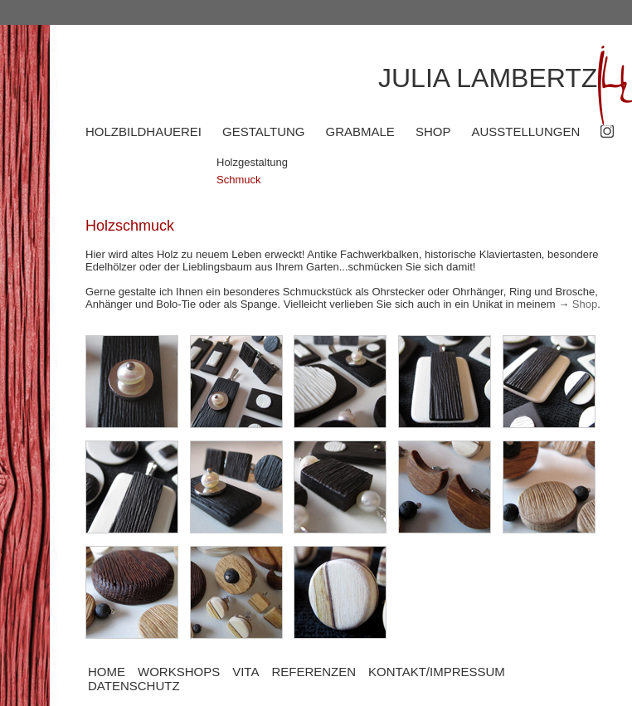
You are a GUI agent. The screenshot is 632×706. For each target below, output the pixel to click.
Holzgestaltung (252, 162)
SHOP (433, 131)
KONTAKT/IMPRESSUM (436, 672)
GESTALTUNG (263, 131)
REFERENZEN (313, 672)
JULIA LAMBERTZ (487, 78)
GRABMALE (360, 131)
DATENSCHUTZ (134, 686)
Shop (584, 304)
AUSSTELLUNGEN (525, 131)
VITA (245, 672)
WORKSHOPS (179, 672)
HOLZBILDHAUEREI (143, 131)
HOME (106, 672)
